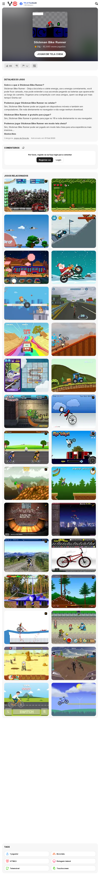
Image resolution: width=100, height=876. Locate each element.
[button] (10, 133)
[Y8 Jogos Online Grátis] (12, 4)
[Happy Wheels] (26, 627)
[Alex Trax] (26, 483)
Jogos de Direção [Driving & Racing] (21, 138)
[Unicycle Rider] (73, 411)
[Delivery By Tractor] (73, 375)
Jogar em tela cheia (50, 54)
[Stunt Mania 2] (26, 195)
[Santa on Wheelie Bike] (73, 267)
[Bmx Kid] (73, 339)
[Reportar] (25, 65)
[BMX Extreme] (26, 411)
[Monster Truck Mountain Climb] (73, 231)
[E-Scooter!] (73, 303)
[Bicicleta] (73, 854)
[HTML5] (26, 861)
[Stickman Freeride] (73, 591)
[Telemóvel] (26, 868)
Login (58, 160)
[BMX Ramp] (26, 519)
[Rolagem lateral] (73, 861)
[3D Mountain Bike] (26, 555)
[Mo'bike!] (73, 447)
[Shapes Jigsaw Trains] (26, 267)
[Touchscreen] (73, 868)
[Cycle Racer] (26, 447)
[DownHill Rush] (73, 663)
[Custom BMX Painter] (73, 555)
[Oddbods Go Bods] (26, 303)
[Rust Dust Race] (26, 663)
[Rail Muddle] (26, 375)
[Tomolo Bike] (73, 699)
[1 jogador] (26, 854)
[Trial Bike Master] (26, 591)
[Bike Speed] (26, 699)
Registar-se (45, 160)
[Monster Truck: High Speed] (26, 339)
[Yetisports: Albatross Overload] (26, 231)
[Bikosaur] (73, 195)
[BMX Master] (73, 519)
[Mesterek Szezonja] (73, 483)
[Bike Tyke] (73, 627)
